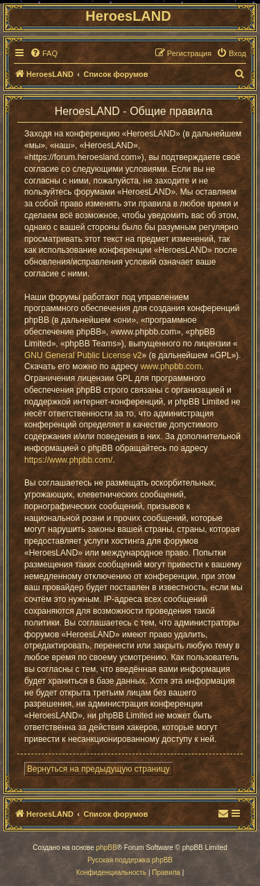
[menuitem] (44, 53)
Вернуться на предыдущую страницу (98, 769)
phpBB (106, 847)
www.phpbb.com (170, 366)
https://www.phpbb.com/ (68, 460)
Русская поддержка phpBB (130, 860)
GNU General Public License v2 (82, 355)
